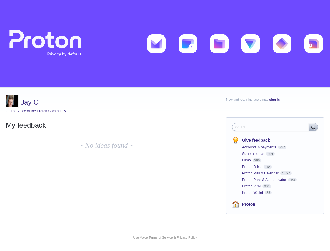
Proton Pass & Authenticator (264, 180)
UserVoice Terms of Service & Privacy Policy (165, 237)
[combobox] (272, 127)
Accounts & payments (259, 147)
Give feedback (256, 140)
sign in (274, 99)
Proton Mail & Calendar (260, 173)
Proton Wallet (253, 193)
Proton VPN (252, 186)
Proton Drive (252, 167)
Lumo (247, 160)
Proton (248, 204)
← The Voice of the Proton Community (36, 111)
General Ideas (253, 154)
